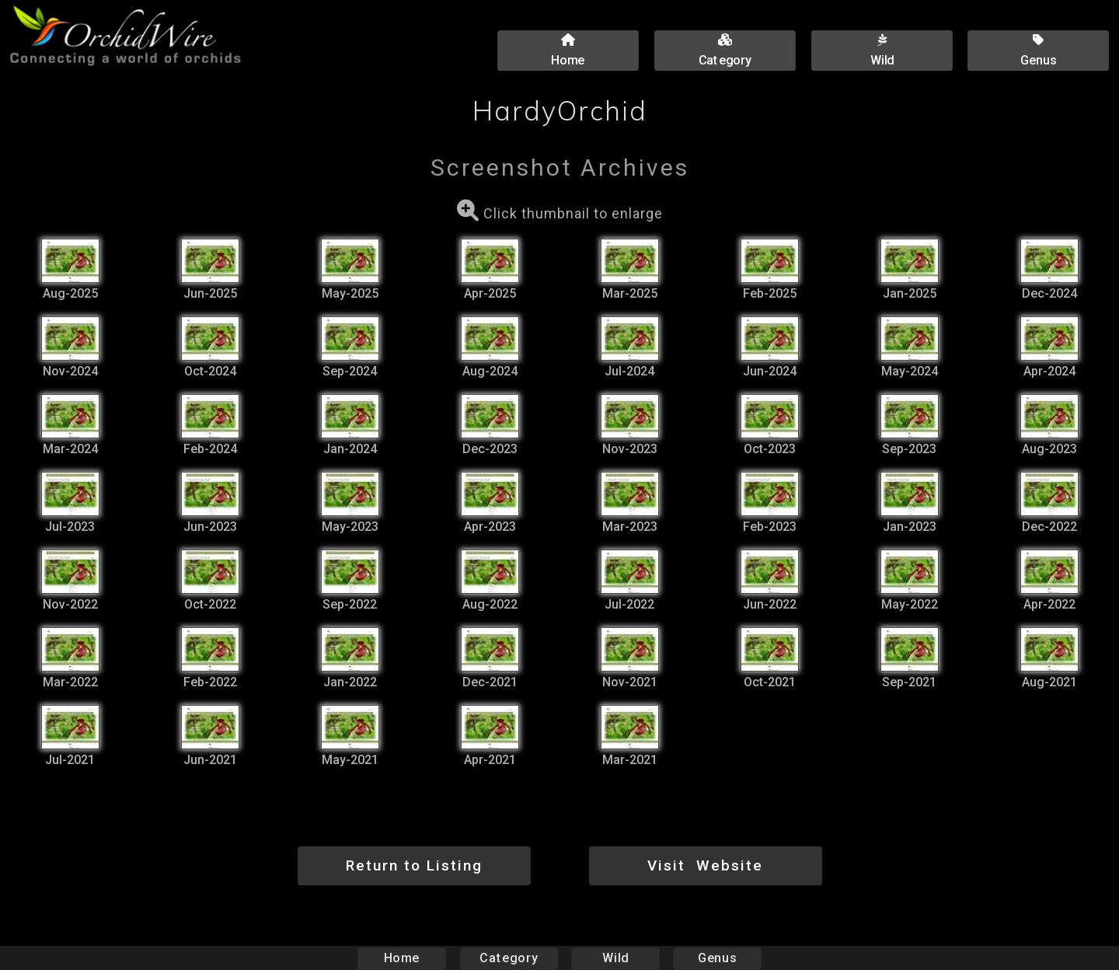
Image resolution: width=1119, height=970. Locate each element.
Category (509, 958)
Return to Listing (414, 865)
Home (402, 958)
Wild (615, 958)
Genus (716, 958)
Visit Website (705, 865)
